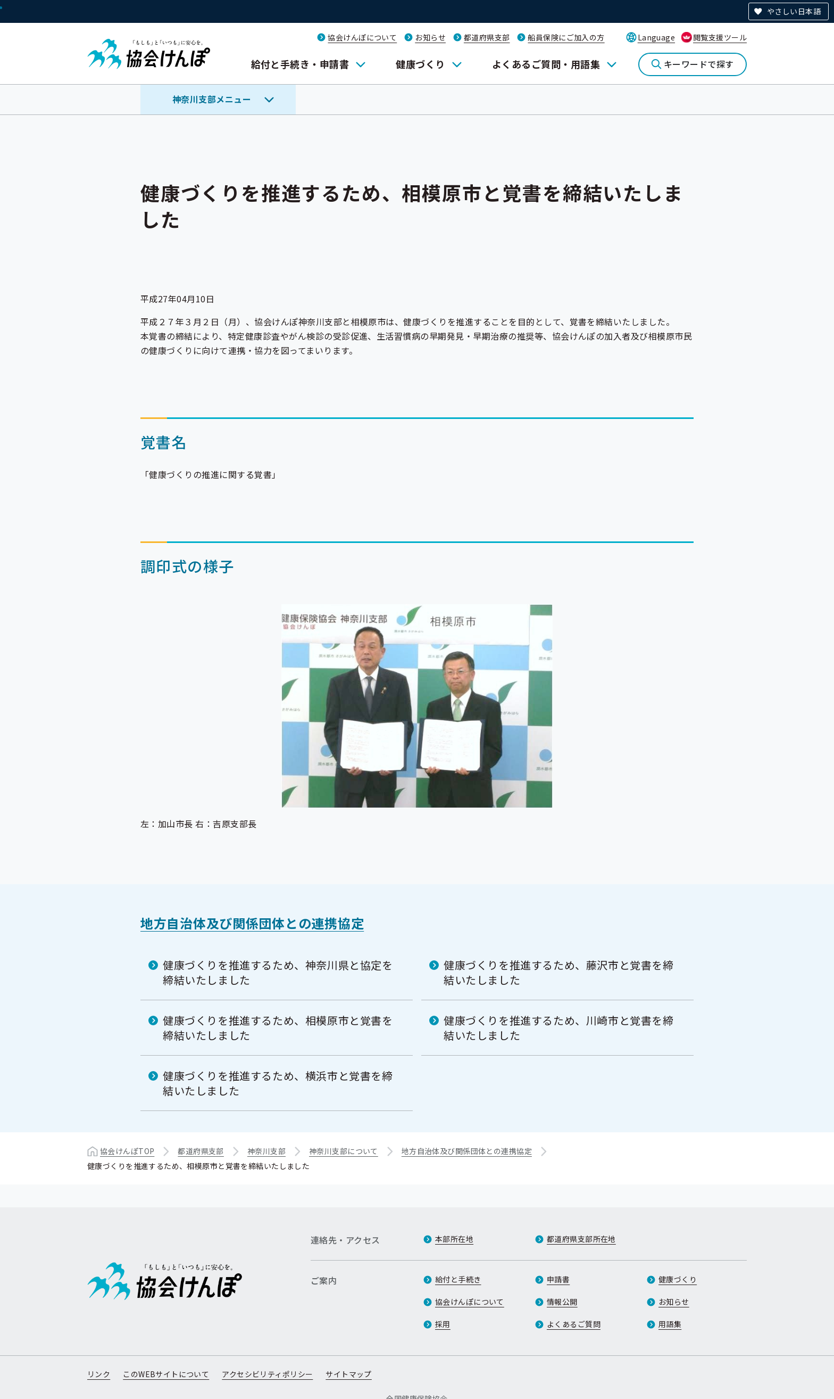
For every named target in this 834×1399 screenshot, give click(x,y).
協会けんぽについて (362, 37)
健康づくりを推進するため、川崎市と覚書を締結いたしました (559, 1028)
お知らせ (430, 37)
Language (656, 37)
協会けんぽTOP (127, 1151)
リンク (98, 1374)
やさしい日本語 (794, 11)
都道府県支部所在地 (581, 1238)
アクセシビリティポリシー (267, 1374)
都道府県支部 (487, 37)
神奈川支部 (266, 1151)
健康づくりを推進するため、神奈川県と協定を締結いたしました (278, 972)
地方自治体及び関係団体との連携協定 (252, 923)
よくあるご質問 (574, 1324)
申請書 (558, 1279)
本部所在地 (454, 1238)
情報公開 (562, 1301)
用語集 (669, 1324)
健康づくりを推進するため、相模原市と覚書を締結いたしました (278, 1028)
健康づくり (420, 64)
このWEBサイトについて (166, 1374)
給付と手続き (458, 1279)
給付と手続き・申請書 (300, 64)
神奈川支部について (343, 1151)
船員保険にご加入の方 (566, 37)
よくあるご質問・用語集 (546, 64)
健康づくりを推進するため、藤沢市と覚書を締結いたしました (559, 972)
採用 (443, 1324)
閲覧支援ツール (720, 37)
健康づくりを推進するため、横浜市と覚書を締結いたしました (278, 1083)
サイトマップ (349, 1374)
